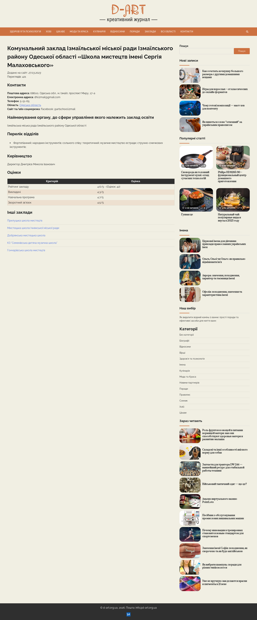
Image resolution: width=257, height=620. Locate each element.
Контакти (186, 31)
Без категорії (186, 334)
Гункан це (187, 214)
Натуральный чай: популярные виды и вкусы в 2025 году (229, 217)
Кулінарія (99, 31)
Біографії (184, 340)
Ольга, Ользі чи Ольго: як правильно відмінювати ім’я (223, 260)
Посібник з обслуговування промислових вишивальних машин (223, 517)
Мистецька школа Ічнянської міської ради (33, 228)
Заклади (150, 31)
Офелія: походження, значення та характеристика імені (222, 293)
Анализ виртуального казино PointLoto (219, 500)
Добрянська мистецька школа (26, 235)
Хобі (48, 31)
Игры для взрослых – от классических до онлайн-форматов (225, 91)
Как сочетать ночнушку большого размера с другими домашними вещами (222, 74)
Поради (135, 31)
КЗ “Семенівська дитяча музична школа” (32, 242)
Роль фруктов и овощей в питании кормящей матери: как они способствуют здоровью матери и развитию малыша (222, 435)
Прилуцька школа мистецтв (24, 220)
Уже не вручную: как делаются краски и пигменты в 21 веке (224, 583)
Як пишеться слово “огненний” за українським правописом (222, 124)
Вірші (182, 352)
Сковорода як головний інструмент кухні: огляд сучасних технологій (195, 175)
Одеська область (30, 105)
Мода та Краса (79, 31)
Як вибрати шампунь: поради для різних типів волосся (221, 566)
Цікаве (60, 31)
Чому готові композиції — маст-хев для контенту (223, 107)
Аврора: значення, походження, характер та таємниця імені (221, 277)
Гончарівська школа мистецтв (26, 250)
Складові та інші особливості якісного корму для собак (225, 451)
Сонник (183, 400)
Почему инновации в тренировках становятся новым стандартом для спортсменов (222, 533)
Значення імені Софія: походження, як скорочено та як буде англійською (224, 550)
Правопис (184, 394)
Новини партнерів (189, 382)
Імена (182, 364)
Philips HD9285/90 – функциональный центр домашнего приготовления (232, 177)
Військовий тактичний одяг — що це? (224, 484)
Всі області (168, 31)
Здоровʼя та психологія (25, 31)
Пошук (183, 46)
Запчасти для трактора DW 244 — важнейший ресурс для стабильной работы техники (223, 467)
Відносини (117, 31)
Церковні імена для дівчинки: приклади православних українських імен (224, 244)
